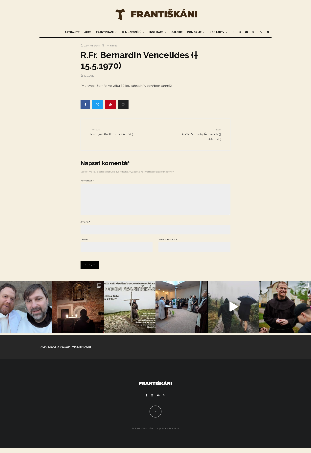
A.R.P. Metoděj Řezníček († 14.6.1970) (197, 134)
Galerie (176, 32)
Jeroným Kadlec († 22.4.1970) (113, 132)
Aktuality (72, 32)
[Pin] (110, 104)
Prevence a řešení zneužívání (65, 352)
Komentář (87, 180)
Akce (87, 32)
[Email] (123, 104)
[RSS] (253, 32)
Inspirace (156, 32)
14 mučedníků (131, 32)
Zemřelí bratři (92, 45)
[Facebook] (233, 32)
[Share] (85, 104)
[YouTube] (246, 32)
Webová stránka (167, 244)
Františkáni (105, 32)
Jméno (85, 226)
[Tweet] (97, 104)
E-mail (85, 244)
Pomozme (194, 32)
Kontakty (217, 32)
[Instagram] (239, 32)
